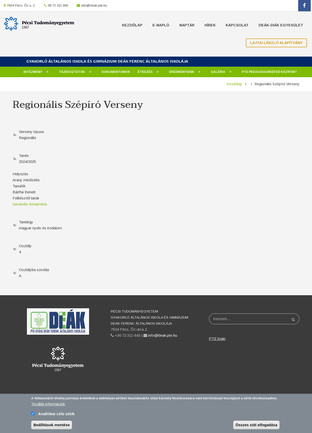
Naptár (186, 25)
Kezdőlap (132, 25)
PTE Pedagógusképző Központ (269, 72)
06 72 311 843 (58, 5)
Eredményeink (182, 73)
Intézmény (33, 73)
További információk (48, 407)
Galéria (219, 73)
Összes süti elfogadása (256, 427)
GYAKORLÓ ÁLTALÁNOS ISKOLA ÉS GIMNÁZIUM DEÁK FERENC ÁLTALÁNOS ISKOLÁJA (107, 61)
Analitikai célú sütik (56, 416)
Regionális (27, 138)
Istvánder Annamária (30, 204)
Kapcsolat (237, 25)
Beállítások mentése (51, 427)
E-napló (160, 25)
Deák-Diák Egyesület (281, 25)
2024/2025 (27, 161)
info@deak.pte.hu (94, 5)
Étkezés (146, 73)
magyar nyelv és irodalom (40, 228)
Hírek (210, 25)
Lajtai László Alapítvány (276, 43)
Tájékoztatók (73, 73)
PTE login (217, 338)
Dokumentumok (116, 72)
